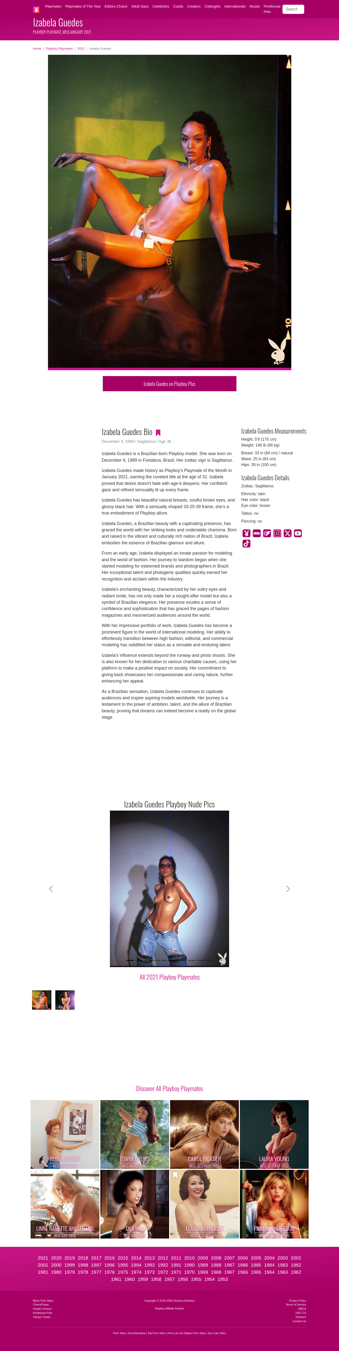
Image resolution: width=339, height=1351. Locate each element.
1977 (96, 1272)
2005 (256, 1258)
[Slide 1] (130, 960)
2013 (149, 1258)
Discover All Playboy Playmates (169, 1088)
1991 (176, 1265)
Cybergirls (213, 6)
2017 (96, 1258)
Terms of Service (296, 1304)
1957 (169, 1279)
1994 (136, 1265)
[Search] (293, 9)
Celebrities (160, 6)
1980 (56, 1272)
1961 (116, 1279)
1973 (149, 1272)
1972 (163, 1272)
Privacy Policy (297, 1300)
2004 (269, 1258)
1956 (183, 1279)
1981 (43, 1272)
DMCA (302, 1308)
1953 (223, 1279)
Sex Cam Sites (217, 1333)
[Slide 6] (174, 960)
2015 (123, 1258)
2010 (189, 1258)
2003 (283, 1258)
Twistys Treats (41, 1317)
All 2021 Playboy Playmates (170, 976)
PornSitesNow (136, 1333)
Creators (194, 6)
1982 (296, 1265)
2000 (56, 1265)
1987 (229, 1265)
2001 (43, 1265)
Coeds (178, 6)
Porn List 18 (175, 1333)
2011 (176, 1258)
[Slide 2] (138, 960)
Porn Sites (119, 1333)
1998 (83, 1265)
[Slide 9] (200, 960)
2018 (83, 1258)
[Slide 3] (147, 960)
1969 (203, 1272)
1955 (196, 1279)
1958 (156, 1279)
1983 (283, 1265)
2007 (229, 1258)
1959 (143, 1279)
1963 (283, 1272)
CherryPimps (41, 1304)
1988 (216, 1265)
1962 (296, 1272)
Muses (254, 6)
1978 (83, 1272)
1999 (69, 1265)
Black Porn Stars (43, 1300)
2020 (56, 1258)
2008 (216, 1258)
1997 (96, 1265)
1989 (203, 1265)
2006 (242, 1258)
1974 (136, 1272)
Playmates (53, 6)
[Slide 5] (165, 960)
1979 (69, 1272)
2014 (136, 1258)
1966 (242, 1272)
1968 (216, 1272)
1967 (229, 1272)
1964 (269, 1272)
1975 (123, 1272)
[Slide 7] (183, 960)
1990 (189, 1265)
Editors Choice (116, 6)
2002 (296, 1258)
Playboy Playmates (59, 48)
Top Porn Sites (156, 1333)
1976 (109, 1272)
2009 (203, 1258)
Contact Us (299, 1321)
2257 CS (300, 1312)
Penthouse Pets (272, 9)
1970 (189, 1272)
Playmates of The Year (83, 6)
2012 (163, 1258)
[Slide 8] (191, 960)
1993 (149, 1265)
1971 (176, 1272)
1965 (256, 1272)
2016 (109, 1258)
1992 (163, 1265)
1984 (269, 1265)
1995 (123, 1265)
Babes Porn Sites (194, 1333)
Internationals (234, 6)
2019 (69, 1258)
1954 (209, 1279)
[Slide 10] (209, 960)
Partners (301, 1317)
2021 (81, 48)
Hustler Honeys (42, 1308)
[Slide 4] (156, 960)
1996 (109, 1265)
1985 (256, 1265)
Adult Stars (140, 6)
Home (37, 48)
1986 (242, 1265)
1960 (129, 1279)
